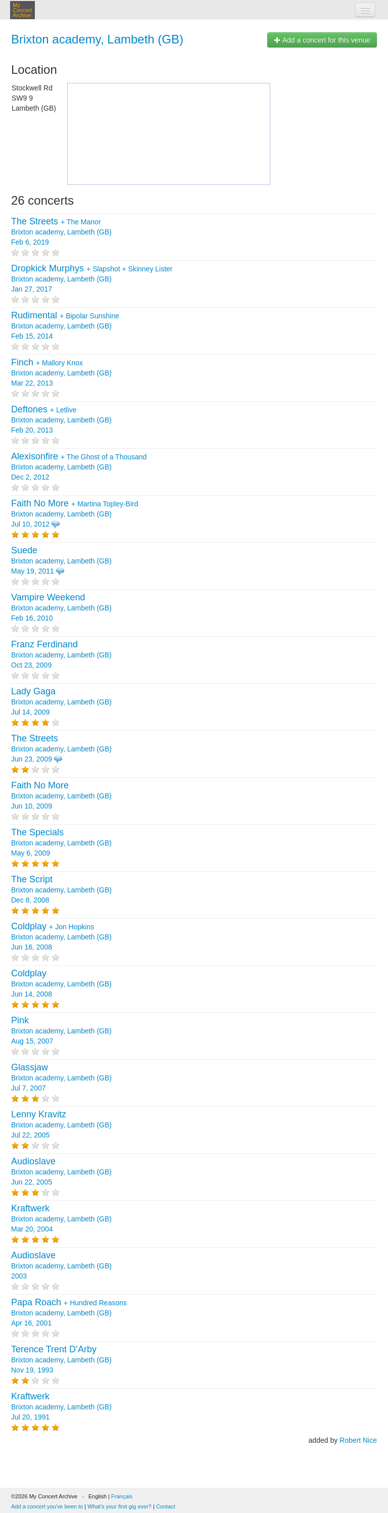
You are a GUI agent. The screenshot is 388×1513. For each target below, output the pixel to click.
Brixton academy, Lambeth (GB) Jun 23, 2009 (61, 749)
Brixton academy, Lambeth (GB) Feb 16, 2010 (61, 608)
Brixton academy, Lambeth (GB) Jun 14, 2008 (61, 984)
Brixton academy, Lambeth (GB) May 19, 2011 (61, 561)
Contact (165, 1506)
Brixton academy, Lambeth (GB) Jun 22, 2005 (61, 1172)
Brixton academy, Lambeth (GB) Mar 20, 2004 (61, 1219)
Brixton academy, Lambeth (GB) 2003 (61, 1266)
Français (121, 1496)
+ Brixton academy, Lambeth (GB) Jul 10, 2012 (74, 514)
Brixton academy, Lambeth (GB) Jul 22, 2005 (61, 1125)
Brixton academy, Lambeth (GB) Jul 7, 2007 (61, 1078)
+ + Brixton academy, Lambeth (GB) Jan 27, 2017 (92, 279)
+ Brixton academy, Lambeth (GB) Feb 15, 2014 (65, 326)
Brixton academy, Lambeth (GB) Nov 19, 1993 (61, 1360)
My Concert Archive (22, 10)
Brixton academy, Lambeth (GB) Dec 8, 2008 (61, 890)
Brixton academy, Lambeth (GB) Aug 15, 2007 (61, 1031)
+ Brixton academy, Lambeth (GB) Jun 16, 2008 (61, 937)
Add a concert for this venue (322, 40)
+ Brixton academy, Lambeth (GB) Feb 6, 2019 (61, 232)
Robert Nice (358, 1440)
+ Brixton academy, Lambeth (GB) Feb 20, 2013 (61, 420)
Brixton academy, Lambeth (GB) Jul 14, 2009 (61, 702)
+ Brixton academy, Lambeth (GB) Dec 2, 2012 (79, 467)
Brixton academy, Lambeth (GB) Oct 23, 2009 (61, 655)
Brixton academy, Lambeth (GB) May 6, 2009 (61, 843)
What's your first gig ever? (119, 1506)
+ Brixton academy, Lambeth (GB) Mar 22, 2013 (61, 373)
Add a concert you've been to (47, 1506)
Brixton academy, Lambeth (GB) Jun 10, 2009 (61, 796)
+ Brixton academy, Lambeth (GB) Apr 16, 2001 (69, 1313)
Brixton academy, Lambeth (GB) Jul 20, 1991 (61, 1407)
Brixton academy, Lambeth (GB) (97, 39)
